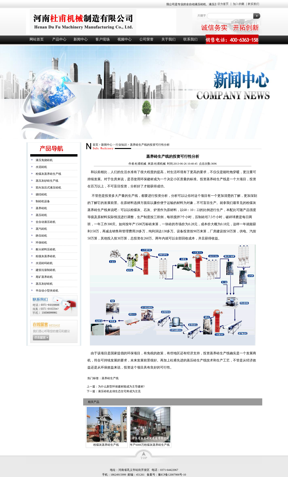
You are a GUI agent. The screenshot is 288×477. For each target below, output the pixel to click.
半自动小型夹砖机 (47, 290)
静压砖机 (41, 235)
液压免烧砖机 (44, 160)
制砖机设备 (43, 201)
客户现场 (102, 39)
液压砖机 (108, 22)
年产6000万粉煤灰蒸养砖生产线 (150, 444)
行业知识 (121, 144)
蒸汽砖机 (41, 228)
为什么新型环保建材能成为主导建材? (121, 386)
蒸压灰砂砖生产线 (47, 180)
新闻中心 (80, 39)
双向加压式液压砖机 (48, 187)
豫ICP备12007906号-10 (172, 474)
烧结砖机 (41, 194)
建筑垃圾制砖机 (46, 270)
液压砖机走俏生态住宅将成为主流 (119, 391)
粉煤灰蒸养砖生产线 (48, 174)
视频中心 (124, 39)
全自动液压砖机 (46, 222)
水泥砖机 (41, 167)
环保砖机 (41, 242)
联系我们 (190, 39)
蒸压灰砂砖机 (44, 283)
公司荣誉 (146, 39)
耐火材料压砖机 (46, 249)
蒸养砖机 (41, 208)
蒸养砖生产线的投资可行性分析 (150, 144)
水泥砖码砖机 (44, 263)
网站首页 (37, 39)
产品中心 (59, 39)
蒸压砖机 (41, 215)
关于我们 (168, 39)
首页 (95, 144)
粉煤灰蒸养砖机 (46, 256)
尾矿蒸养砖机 (44, 277)
